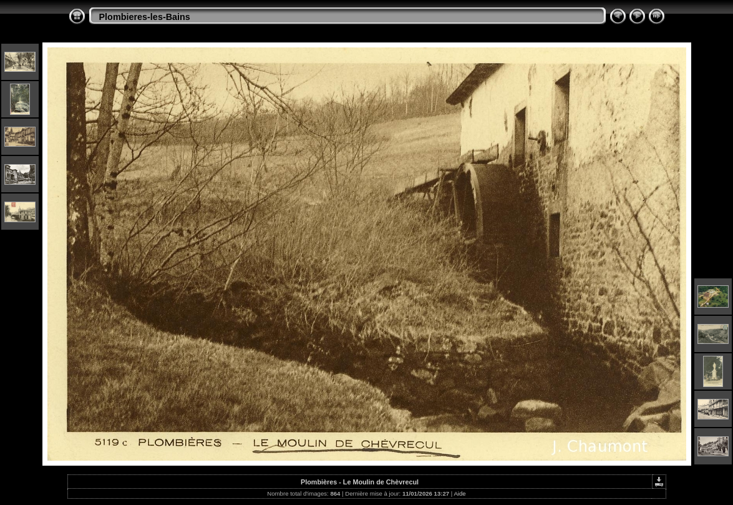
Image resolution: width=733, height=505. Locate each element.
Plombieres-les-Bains (144, 17)
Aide (459, 493)
